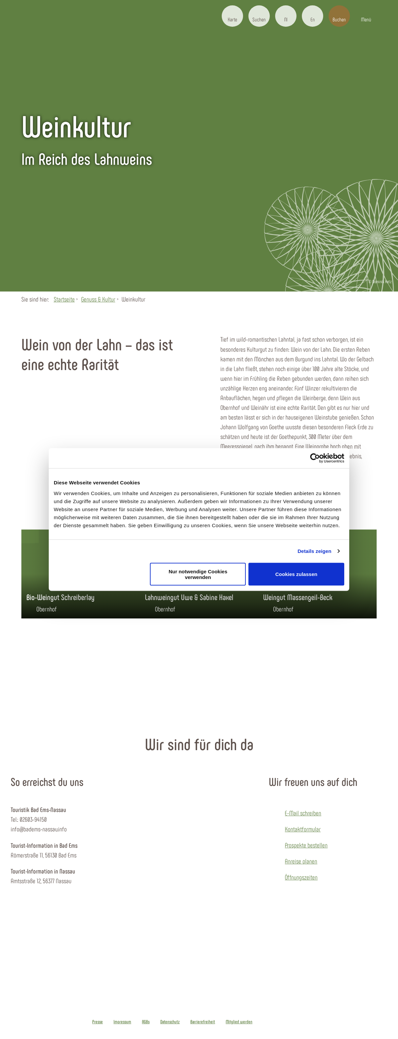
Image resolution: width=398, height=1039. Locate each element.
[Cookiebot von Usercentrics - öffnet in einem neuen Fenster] (315, 458)
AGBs (146, 1021)
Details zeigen (314, 551)
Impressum (122, 1021)
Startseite (64, 299)
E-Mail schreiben (303, 813)
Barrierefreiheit (202, 1021)
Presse (97, 1021)
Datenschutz (170, 1021)
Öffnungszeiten (301, 877)
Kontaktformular (303, 829)
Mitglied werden (239, 1021)
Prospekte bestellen (306, 845)
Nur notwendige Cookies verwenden (198, 574)
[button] (232, 16)
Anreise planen (301, 861)
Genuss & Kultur (98, 299)
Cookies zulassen (296, 574)
